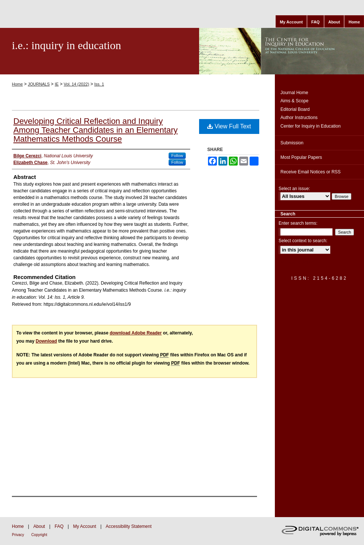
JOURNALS (39, 84)
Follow (177, 155)
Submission (291, 142)
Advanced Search (298, 262)
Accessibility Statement (129, 526)
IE (56, 84)
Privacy (18, 535)
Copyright (39, 535)
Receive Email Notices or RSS (310, 171)
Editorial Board (295, 109)
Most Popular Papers (301, 157)
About (39, 526)
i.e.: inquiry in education (66, 45)
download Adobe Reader (136, 333)
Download (46, 341)
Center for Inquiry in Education (310, 126)
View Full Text (229, 126)
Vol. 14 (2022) (77, 84)
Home (17, 84)
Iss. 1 (99, 84)
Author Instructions (299, 117)
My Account (84, 526)
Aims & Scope (294, 100)
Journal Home (294, 92)
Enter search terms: (298, 223)
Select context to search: (303, 240)
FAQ (59, 526)
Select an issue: (294, 188)
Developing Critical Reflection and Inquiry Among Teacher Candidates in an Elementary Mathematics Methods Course (95, 130)
